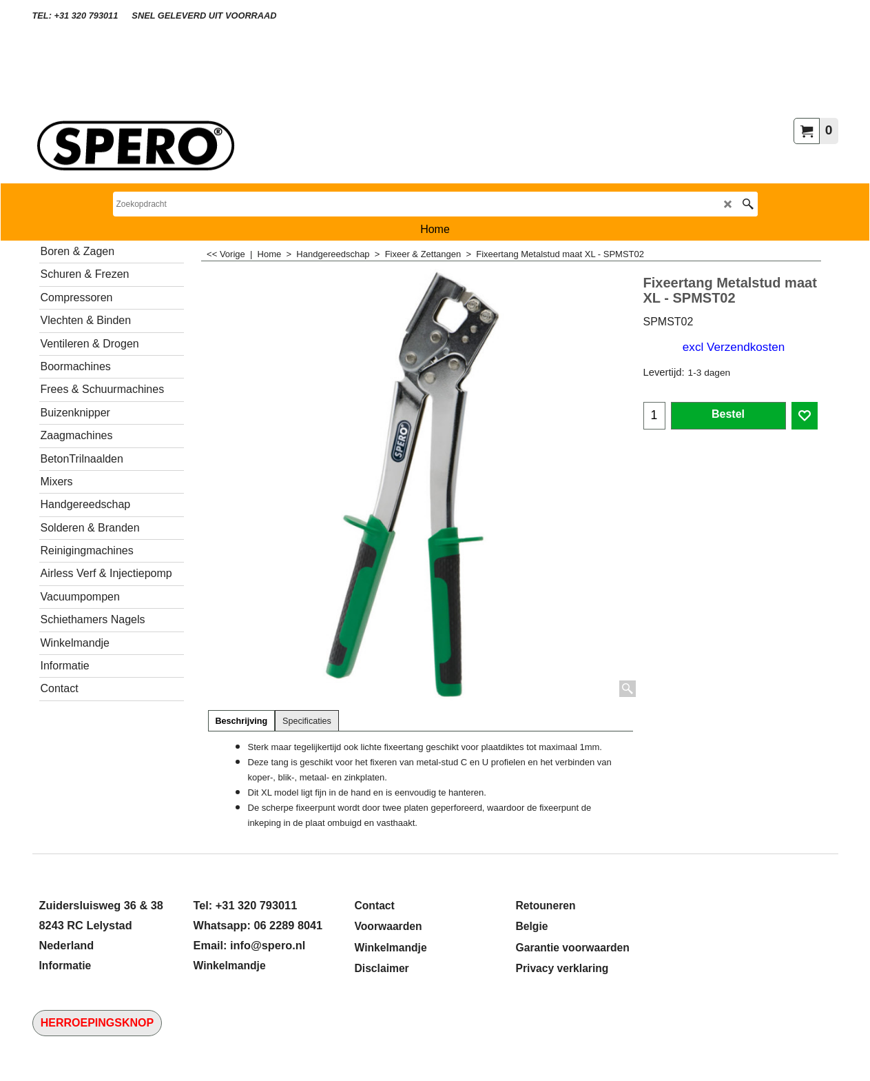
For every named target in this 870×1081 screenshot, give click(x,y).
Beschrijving (242, 721)
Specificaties (306, 721)
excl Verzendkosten (734, 347)
